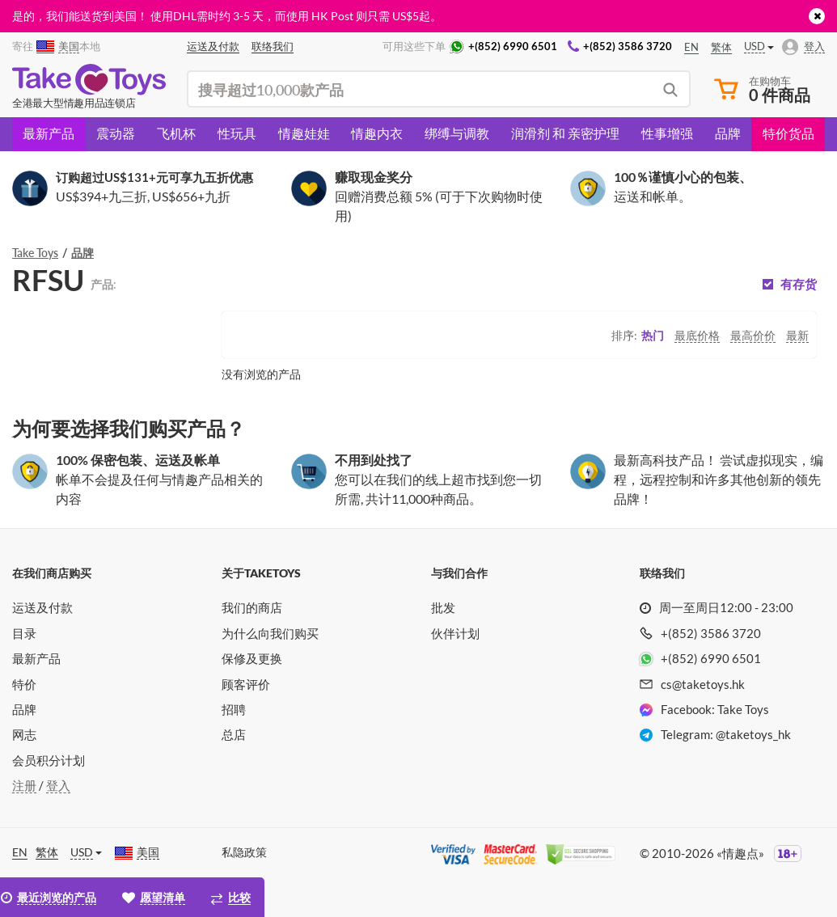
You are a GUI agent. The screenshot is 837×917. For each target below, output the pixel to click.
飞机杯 (176, 133)
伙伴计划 (455, 633)
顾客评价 (246, 684)
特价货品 (788, 133)
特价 (24, 684)
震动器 (115, 133)
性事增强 (667, 133)
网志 (24, 734)
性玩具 (237, 133)
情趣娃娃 (304, 133)
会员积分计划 (48, 760)
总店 (234, 734)
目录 (24, 633)
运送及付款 (42, 607)
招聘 (234, 709)
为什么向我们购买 (270, 633)
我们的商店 (252, 607)
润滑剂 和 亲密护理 (565, 133)
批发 (443, 607)
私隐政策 (244, 852)
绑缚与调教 (457, 133)
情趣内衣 (377, 133)
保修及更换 (252, 658)
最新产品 (48, 133)
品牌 (728, 133)
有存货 (798, 284)
